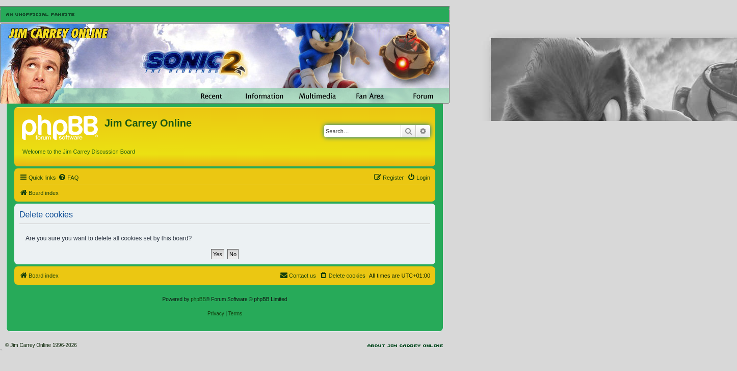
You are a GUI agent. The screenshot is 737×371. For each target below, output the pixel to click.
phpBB (198, 299)
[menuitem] (68, 177)
